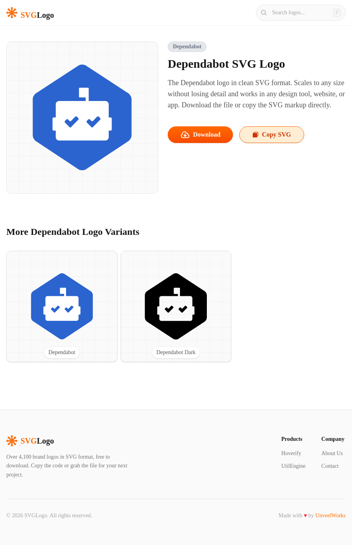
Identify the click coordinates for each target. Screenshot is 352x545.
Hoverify (291, 453)
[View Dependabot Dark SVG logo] (176, 306)
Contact (330, 466)
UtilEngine (293, 466)
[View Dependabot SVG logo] (61, 306)
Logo (30, 440)
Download (200, 134)
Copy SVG (271, 134)
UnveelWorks (330, 515)
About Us (332, 453)
